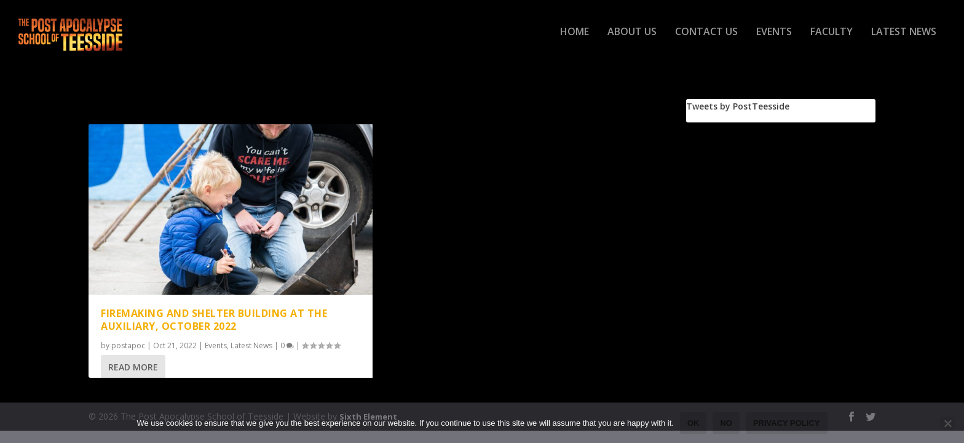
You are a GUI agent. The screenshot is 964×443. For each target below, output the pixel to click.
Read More (133, 369)
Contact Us (706, 39)
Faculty (831, 39)
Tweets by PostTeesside (737, 108)
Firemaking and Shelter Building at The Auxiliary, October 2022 (214, 321)
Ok (693, 423)
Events (774, 39)
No (726, 423)
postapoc (128, 347)
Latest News (903, 39)
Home (574, 39)
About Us (632, 39)
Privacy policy (786, 423)
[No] (947, 423)
